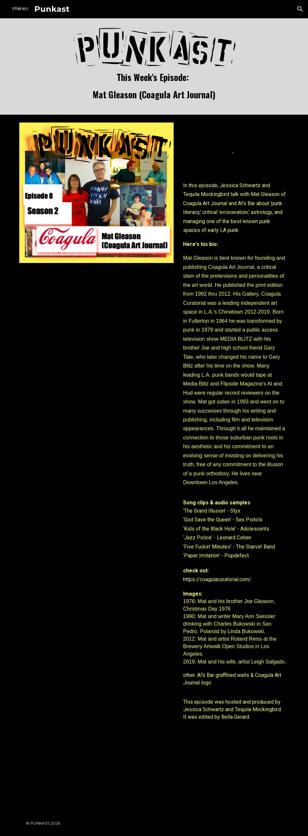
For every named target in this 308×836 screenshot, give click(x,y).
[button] (300, 9)
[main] (154, 86)
